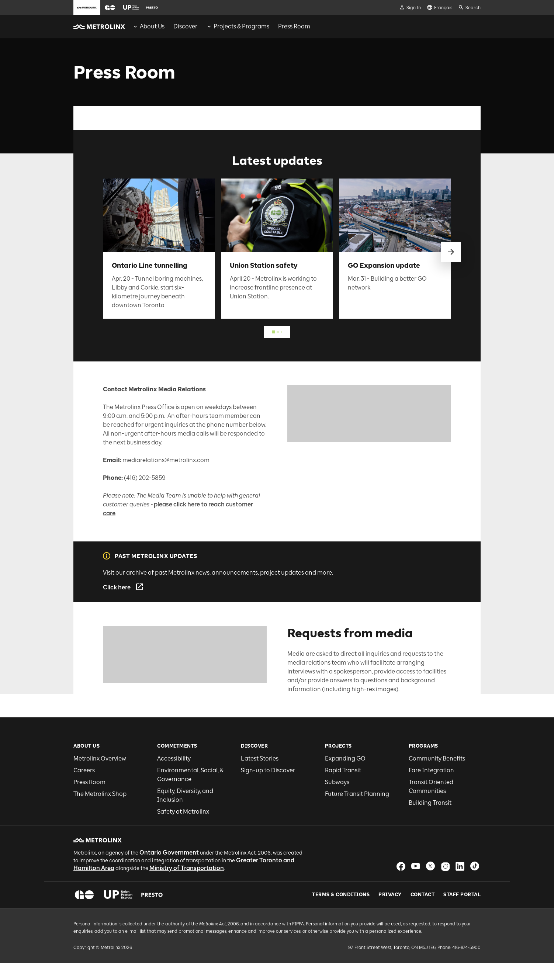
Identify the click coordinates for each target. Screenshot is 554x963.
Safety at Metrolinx (183, 811)
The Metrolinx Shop (100, 793)
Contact (423, 895)
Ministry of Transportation (186, 868)
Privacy (390, 895)
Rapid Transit (343, 770)
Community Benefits (437, 758)
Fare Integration (431, 770)
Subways (337, 782)
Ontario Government (169, 852)
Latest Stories (259, 758)
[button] (110, 7)
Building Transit (430, 802)
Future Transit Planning (357, 793)
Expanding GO (345, 758)
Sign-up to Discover (268, 770)
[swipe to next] (451, 252)
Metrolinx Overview (99, 758)
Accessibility (174, 758)
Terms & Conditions (341, 895)
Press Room (89, 782)
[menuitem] (148, 26)
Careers (84, 770)
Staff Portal (462, 895)
